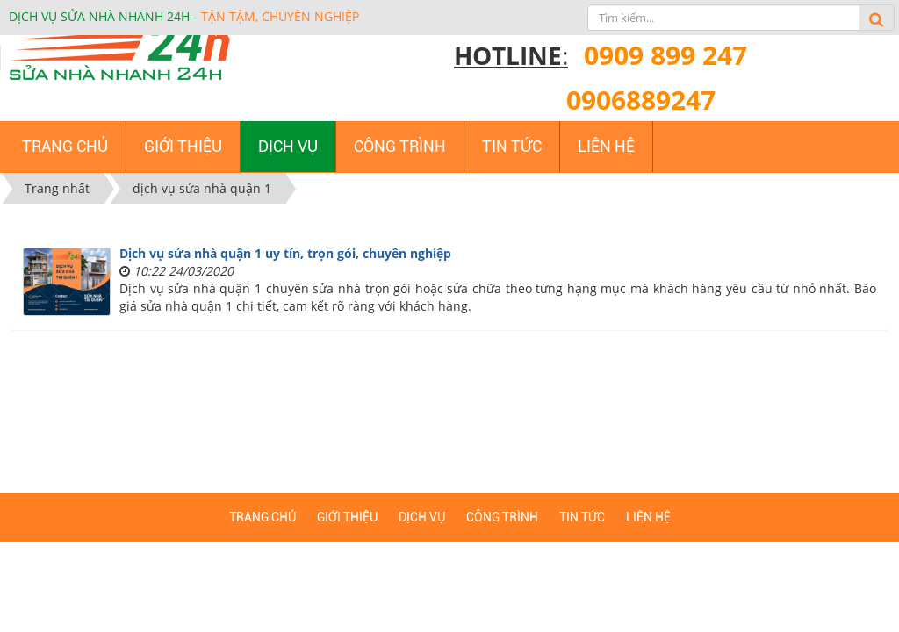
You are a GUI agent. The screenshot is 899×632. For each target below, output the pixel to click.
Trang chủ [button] (65, 146)
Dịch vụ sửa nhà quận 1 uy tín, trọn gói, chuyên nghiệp (285, 253)
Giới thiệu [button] (183, 146)
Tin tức (582, 517)
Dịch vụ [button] (288, 146)
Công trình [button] (400, 146)
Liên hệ (648, 517)
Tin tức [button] (512, 146)
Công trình (502, 517)
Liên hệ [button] (606, 146)
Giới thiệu (347, 517)
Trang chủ (262, 517)
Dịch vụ (422, 517)
